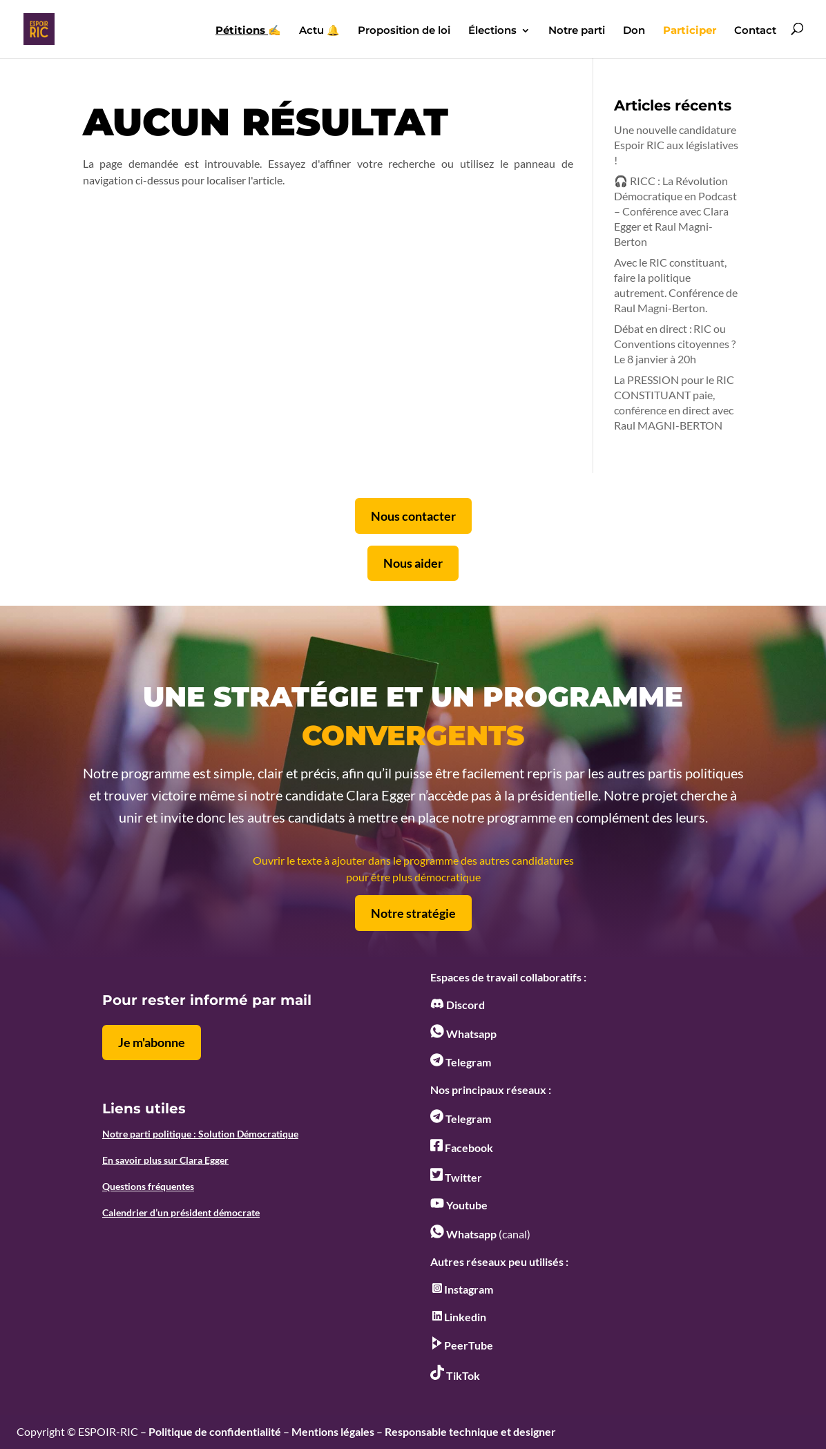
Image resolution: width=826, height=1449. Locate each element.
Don (634, 31)
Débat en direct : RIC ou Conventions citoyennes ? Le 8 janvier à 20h (675, 343)
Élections (492, 31)
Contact (755, 31)
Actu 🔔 (319, 31)
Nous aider (413, 562)
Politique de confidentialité (214, 1431)
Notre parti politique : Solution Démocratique (200, 1134)
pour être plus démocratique (413, 876)
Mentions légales (332, 1431)
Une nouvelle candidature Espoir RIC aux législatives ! (676, 144)
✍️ (248, 31)
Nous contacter (413, 516)
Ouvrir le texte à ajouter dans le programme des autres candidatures (413, 860)
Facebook (461, 1147)
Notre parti (576, 31)
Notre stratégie (413, 913)
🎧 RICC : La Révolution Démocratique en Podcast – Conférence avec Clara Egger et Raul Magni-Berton (675, 211)
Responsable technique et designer (470, 1431)
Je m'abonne (151, 1042)
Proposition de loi (404, 31)
